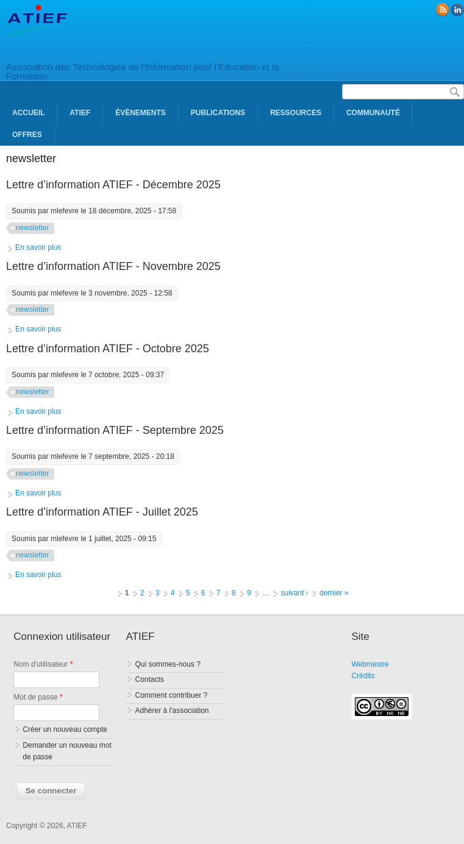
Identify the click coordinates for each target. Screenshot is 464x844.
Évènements (140, 112)
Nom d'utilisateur (43, 664)
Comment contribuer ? (171, 695)
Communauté (373, 112)
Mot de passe (37, 697)
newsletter (32, 228)
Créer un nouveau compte (65, 729)
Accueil (28, 112)
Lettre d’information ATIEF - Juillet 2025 (102, 512)
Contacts (149, 679)
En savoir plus (38, 247)
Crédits (362, 676)
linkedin (457, 9)
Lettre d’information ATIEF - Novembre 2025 (113, 266)
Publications (218, 112)
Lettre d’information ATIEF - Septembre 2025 (115, 430)
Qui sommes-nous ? (167, 664)
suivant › (294, 593)
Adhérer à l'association (172, 710)
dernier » (333, 593)
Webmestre (369, 664)
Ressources (295, 112)
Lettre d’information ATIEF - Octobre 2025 (107, 348)
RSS (442, 9)
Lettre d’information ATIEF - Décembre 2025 (113, 185)
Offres (27, 134)
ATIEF (80, 112)
